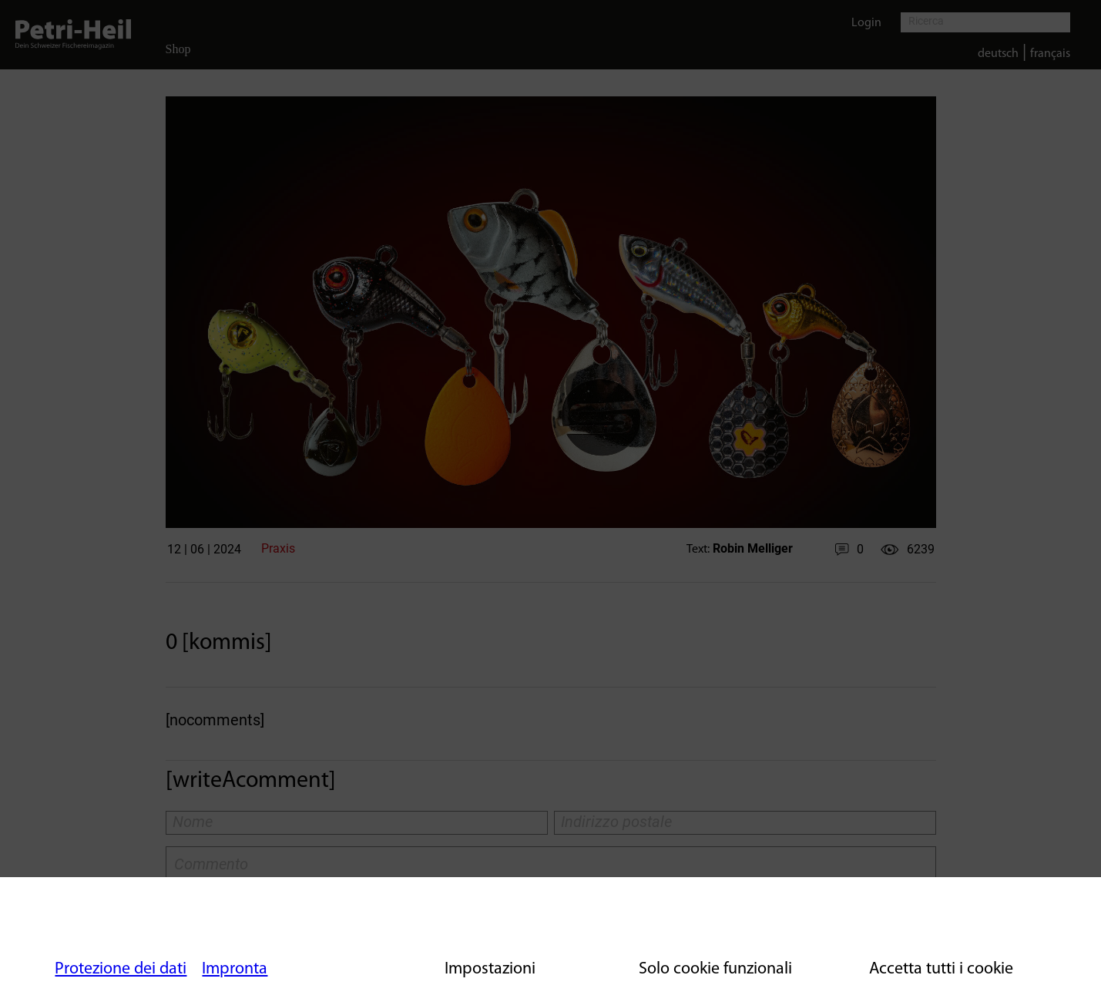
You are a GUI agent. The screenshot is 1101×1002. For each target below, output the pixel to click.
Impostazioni (490, 969)
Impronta (234, 969)
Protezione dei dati (120, 969)
